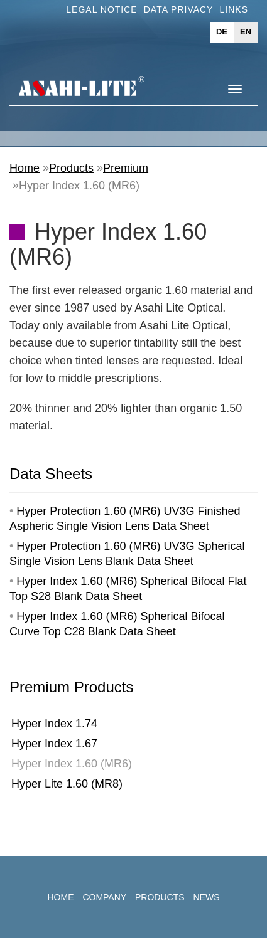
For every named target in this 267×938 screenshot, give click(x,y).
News (206, 897)
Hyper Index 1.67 (54, 743)
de (221, 31)
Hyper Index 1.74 (54, 723)
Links (234, 9)
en (245, 31)
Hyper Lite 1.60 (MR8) (67, 783)
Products (71, 168)
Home (24, 168)
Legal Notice (101, 9)
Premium (125, 168)
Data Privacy (179, 9)
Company (104, 897)
